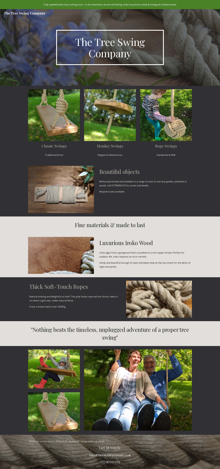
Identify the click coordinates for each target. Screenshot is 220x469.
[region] (110, 4)
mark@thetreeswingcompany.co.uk (110, 455)
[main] (110, 47)
